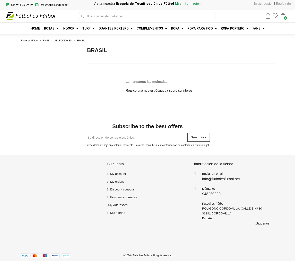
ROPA (177, 28)
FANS (258, 28)
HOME (35, 28)
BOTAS (51, 28)
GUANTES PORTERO (116, 28)
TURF (88, 28)
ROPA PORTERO (234, 28)
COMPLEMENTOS (152, 28)
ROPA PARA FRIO (202, 28)
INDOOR (70, 28)
